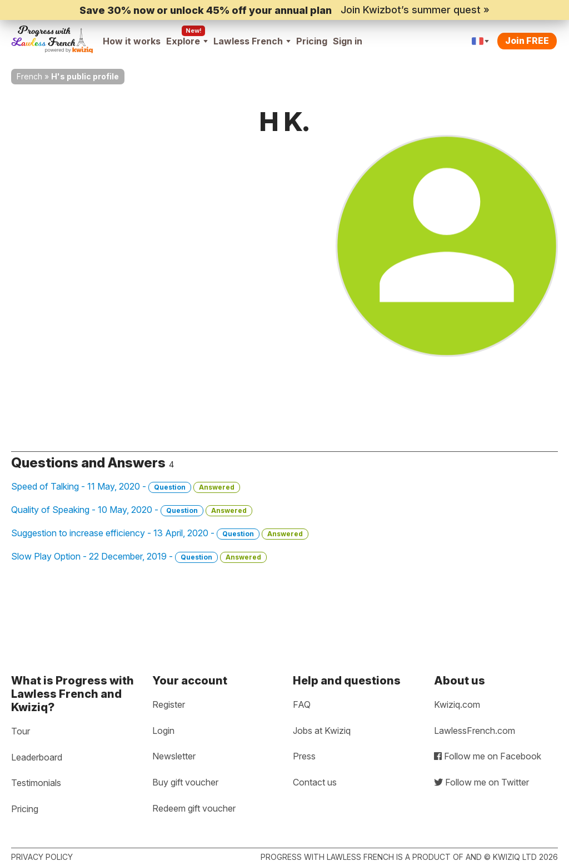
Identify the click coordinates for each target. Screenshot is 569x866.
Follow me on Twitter (481, 782)
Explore (187, 41)
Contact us (315, 782)
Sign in (347, 41)
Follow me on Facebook (487, 756)
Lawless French (252, 41)
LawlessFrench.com (474, 730)
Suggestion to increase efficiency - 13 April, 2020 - (159, 533)
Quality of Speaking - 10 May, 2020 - (131, 510)
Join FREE (527, 40)
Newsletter (174, 756)
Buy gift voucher (185, 782)
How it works (132, 41)
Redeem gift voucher (194, 808)
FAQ (302, 704)
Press (304, 756)
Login (163, 730)
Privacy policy (42, 857)
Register (168, 704)
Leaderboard (36, 757)
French (29, 76)
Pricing (311, 41)
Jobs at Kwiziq (322, 730)
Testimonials (36, 782)
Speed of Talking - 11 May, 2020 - (125, 487)
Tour (20, 731)
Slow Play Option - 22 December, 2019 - (139, 557)
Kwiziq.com (457, 704)
